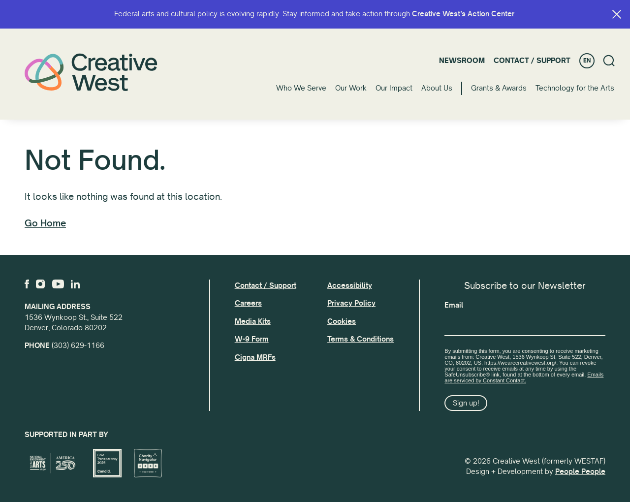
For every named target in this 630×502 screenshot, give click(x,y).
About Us (436, 88)
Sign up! (466, 403)
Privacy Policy (351, 303)
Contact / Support (532, 60)
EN (587, 61)
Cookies (341, 321)
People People (580, 471)
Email (453, 305)
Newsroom (462, 60)
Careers (248, 303)
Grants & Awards (499, 88)
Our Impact (394, 88)
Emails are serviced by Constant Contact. (523, 377)
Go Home (45, 223)
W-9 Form (252, 339)
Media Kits (253, 321)
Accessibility (349, 285)
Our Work (351, 88)
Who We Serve (301, 88)
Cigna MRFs (255, 357)
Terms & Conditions (360, 339)
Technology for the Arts (575, 88)
